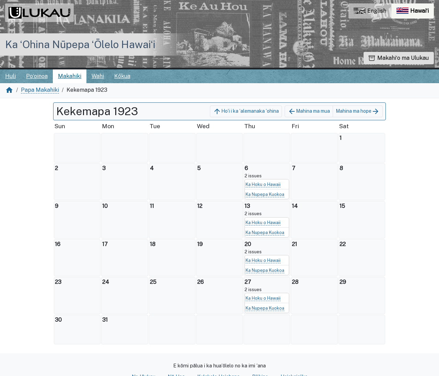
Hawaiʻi (415, 13)
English (370, 11)
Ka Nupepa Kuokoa (265, 194)
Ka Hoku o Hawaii (263, 184)
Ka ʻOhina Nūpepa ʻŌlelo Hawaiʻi (80, 44)
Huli (10, 76)
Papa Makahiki (40, 90)
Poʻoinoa (37, 76)
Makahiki (69, 76)
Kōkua (122, 76)
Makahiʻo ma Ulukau (399, 58)
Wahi (98, 76)
